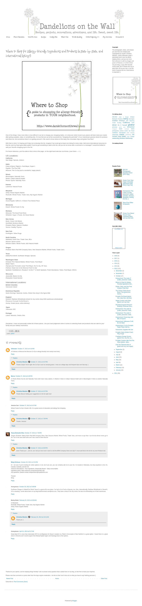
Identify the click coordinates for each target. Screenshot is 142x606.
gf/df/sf (12, 333)
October (118, 276)
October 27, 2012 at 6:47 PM (27, 405)
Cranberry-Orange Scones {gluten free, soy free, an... (124, 337)
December (119, 271)
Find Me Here (32, 37)
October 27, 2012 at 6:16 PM (26, 349)
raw (129, 130)
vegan (128, 136)
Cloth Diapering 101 (92, 37)
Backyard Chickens (117, 119)
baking (125, 119)
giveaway (114, 127)
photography (115, 130)
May (117, 359)
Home (8, 37)
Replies (15, 358)
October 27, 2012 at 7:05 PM (39, 418)
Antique (132, 117)
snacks (121, 134)
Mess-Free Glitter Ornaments (128, 203)
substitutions (128, 134)
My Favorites (107, 37)
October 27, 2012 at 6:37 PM (39, 362)
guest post (122, 127)
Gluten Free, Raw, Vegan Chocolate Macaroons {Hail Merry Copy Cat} (128, 183)
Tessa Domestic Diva (17, 433)
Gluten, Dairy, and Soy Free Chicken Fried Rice (124, 287)
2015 (116, 261)
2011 (116, 373)
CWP (133, 122)
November (119, 273)
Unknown (14, 349)
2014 (116, 263)
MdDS (132, 129)
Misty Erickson (15, 462)
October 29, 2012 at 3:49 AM (27, 486)
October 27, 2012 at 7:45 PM (33, 433)
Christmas (122, 120)
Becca (13, 376)
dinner (114, 125)
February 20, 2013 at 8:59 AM (28, 500)
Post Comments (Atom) (21, 581)
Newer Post (9, 578)
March (118, 365)
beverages (131, 119)
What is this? (118, 247)
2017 (116, 258)
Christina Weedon (22, 362)
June (117, 357)
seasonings (115, 134)
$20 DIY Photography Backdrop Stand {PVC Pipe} (127, 172)
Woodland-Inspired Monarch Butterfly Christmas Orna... (124, 305)
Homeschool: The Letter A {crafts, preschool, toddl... (124, 313)
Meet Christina (19, 37)
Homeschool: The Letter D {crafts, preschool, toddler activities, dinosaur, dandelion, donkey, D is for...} (128, 195)
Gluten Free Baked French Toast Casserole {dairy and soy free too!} (128, 216)
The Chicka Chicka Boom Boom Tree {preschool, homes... (123, 292)
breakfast (115, 120)
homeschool (130, 127)
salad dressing (130, 132)
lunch (120, 129)
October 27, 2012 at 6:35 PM (24, 376)
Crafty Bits (53, 37)
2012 (116, 268)
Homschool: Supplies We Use (124, 329)
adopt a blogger (124, 117)
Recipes (43, 37)
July (117, 354)
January (118, 370)
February (119, 367)
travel (119, 136)
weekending (115, 138)
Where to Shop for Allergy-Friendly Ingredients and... (124, 283)
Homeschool (120, 37)
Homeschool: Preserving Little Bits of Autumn (124, 317)
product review (124, 130)
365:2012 (114, 117)
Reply (12, 354)
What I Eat (64, 37)
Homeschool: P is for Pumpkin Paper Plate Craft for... (124, 326)
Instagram (114, 129)
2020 (116, 255)
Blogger (74, 600)
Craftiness (126, 122)
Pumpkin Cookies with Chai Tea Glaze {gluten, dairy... (125, 341)
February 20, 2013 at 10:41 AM (40, 517)
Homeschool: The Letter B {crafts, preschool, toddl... (124, 309)
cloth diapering (130, 120)
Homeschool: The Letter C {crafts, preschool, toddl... (124, 279)
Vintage (132, 136)
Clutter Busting (116, 122)
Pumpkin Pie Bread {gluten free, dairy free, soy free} (124, 297)
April (117, 362)
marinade (126, 129)
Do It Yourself (122, 125)
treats (124, 136)
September (119, 349)
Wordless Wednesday (126, 138)
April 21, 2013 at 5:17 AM (26, 531)
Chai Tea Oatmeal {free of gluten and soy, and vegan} (124, 345)
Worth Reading (77, 37)
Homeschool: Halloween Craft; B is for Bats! (124, 322)
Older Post (104, 578)
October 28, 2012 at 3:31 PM (29, 462)
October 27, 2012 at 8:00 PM (39, 448)
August (118, 352)
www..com (118, 229)
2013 (116, 266)
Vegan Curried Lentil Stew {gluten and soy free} (123, 301)
